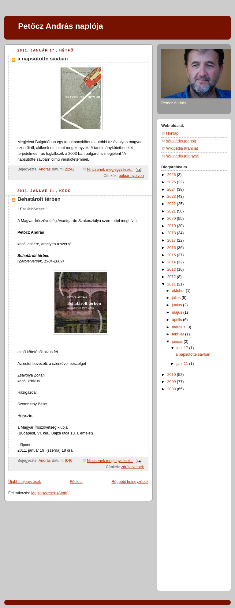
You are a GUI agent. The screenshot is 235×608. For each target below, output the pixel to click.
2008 (172, 389)
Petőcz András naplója (60, 26)
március (179, 327)
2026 (172, 175)
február (178, 334)
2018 (172, 233)
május (177, 312)
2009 (172, 382)
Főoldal (76, 482)
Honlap (172, 133)
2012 (172, 277)
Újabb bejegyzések (24, 482)
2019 (172, 226)
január (178, 341)
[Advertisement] (185, 490)
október (179, 291)
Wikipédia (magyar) (183, 156)
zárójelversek (132, 467)
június (177, 305)
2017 (172, 240)
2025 (172, 182)
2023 (172, 196)
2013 (172, 269)
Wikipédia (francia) (182, 148)
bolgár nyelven (131, 176)
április (177, 320)
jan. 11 (183, 363)
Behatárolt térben (39, 199)
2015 (172, 255)
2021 (172, 211)
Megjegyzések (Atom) (50, 493)
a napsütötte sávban (42, 59)
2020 (172, 218)
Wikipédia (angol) (181, 141)
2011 (172, 284)
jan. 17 (183, 348)
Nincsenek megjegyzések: (110, 169)
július (177, 298)
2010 (172, 375)
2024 (172, 189)
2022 (172, 204)
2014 (172, 262)
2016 (172, 248)
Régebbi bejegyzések (129, 482)
